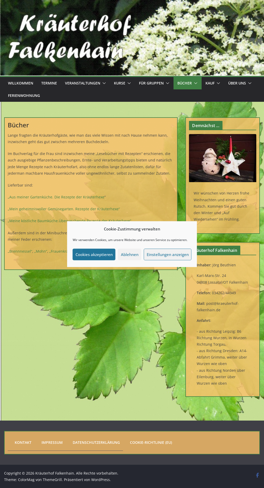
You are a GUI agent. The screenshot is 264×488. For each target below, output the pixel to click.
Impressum (52, 442)
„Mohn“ (40, 251)
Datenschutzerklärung (96, 442)
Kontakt (23, 442)
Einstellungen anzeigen (168, 254)
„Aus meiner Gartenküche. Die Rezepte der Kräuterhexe (56, 197)
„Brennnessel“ (20, 251)
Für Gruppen (151, 83)
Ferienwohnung (24, 95)
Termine (49, 83)
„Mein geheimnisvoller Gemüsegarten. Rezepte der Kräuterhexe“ (64, 208)
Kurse (119, 83)
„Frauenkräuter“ (63, 251)
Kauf (209, 83)
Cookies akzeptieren (94, 254)
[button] (103, 83)
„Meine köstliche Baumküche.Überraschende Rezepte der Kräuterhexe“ (69, 220)
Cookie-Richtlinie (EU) (151, 442)
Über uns (237, 83)
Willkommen (20, 83)
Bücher (184, 83)
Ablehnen (129, 254)
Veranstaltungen (82, 83)
